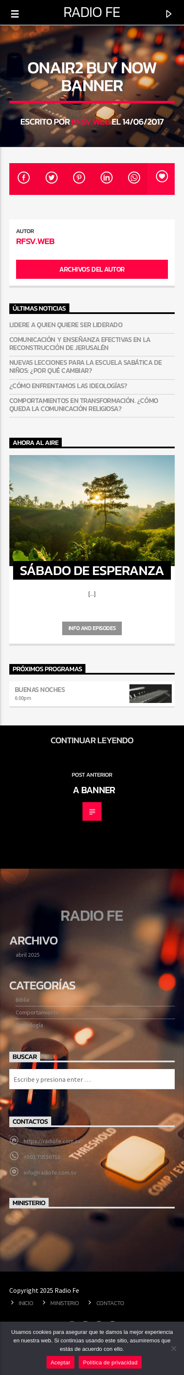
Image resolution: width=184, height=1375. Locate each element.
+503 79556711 (42, 1157)
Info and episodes (92, 628)
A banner (94, 790)
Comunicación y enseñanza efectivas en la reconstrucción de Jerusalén (80, 344)
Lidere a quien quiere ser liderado (66, 325)
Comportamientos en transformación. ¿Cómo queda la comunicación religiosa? (83, 405)
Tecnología (29, 1025)
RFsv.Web (90, 121)
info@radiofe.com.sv (50, 1172)
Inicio (26, 1303)
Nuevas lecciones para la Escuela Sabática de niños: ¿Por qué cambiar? (85, 366)
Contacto (110, 1303)
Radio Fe (92, 11)
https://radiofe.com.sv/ (53, 1141)
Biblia (22, 999)
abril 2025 (28, 954)
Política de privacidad (110, 1362)
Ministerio (64, 1303)
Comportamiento (37, 1012)
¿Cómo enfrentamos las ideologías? (68, 386)
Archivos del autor (91, 269)
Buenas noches (40, 689)
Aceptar (61, 1362)
